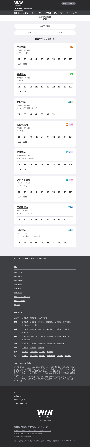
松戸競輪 (25, 329)
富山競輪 (58, 336)
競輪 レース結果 (19, 301)
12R (25, 64)
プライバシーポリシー (44, 427)
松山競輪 (50, 352)
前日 (23, 32)
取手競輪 (41, 322)
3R (31, 59)
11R (19, 64)
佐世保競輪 (22, 125)
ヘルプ (16, 392)
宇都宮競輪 (49, 322)
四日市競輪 (26, 339)
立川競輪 (21, 47)
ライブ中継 (47, 13)
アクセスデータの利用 (20, 403)
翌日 (66, 32)
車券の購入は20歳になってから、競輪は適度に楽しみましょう (32, 431)
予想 (31, 13)
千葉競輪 (33, 329)
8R (59, 59)
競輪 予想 (17, 289)
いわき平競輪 (23, 180)
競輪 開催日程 (19, 280)
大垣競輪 (21, 230)
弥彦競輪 (25, 322)
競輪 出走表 (18, 284)
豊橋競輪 (50, 336)
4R (36, 59)
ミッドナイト (75, 13)
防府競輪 (21, 102)
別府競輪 (60, 356)
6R (48, 59)
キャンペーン (63, 13)
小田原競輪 (57, 329)
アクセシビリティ (19, 400)
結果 (55, 13)
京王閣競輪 (26, 325)
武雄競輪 (42, 356)
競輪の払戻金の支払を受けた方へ (24, 436)
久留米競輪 (34, 356)
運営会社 (17, 427)
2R (25, 59)
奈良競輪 (33, 344)
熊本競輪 (68, 356)
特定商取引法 (32, 427)
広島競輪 (33, 348)
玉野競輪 (25, 348)
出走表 (25, 13)
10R (70, 59)
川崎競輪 (41, 329)
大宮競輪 (58, 322)
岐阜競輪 (34, 336)
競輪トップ (18, 272)
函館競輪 (25, 318)
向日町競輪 (41, 344)
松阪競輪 (21, 152)
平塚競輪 (49, 329)
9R (65, 59)
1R (19, 59)
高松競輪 (25, 352)
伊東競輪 (66, 329)
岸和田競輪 (60, 344)
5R (42, 59)
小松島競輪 (34, 352)
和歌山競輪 (51, 344)
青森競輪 (33, 318)
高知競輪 (42, 352)
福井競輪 (21, 74)
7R (53, 59)
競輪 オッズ (18, 293)
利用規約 (24, 427)
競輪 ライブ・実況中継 (22, 297)
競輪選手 (17, 305)
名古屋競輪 (26, 336)
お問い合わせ (18, 396)
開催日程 (17, 13)
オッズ (38, 13)
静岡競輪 (25, 332)
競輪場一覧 (18, 276)
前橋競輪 (33, 322)
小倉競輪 (25, 356)
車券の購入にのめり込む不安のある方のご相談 (28, 434)
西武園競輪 (22, 207)
